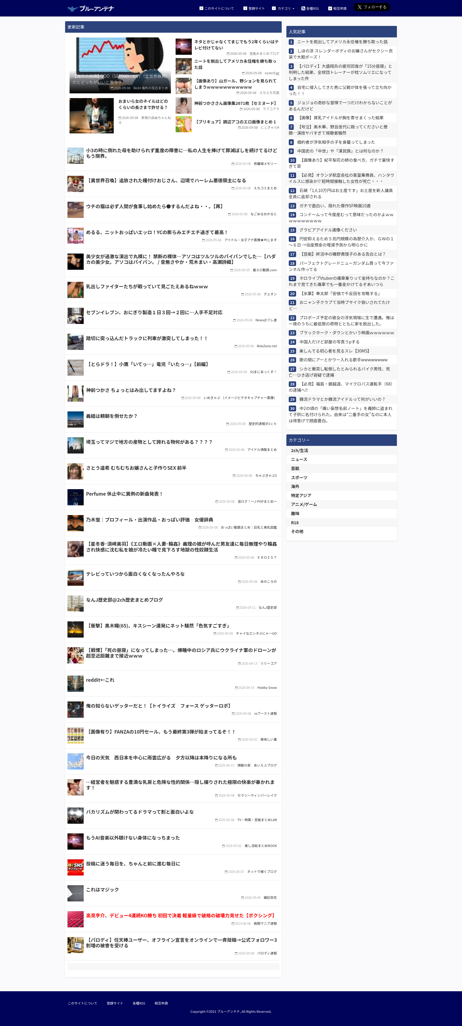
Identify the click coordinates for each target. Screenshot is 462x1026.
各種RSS (310, 8)
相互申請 (337, 8)
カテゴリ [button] (282, 8)
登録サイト (254, 8)
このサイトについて (216, 8)
